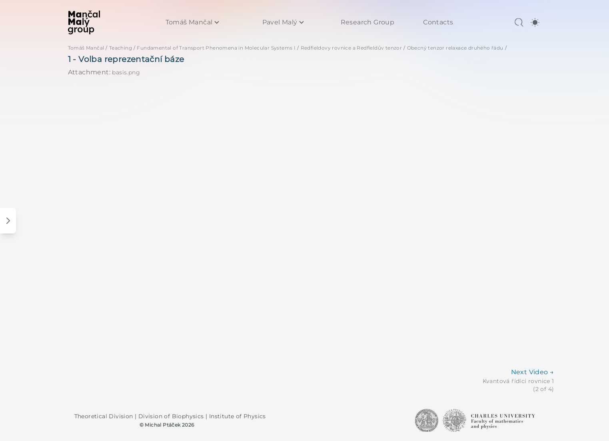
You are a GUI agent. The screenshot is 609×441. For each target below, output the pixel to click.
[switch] (535, 22)
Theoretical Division (104, 416)
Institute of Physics (237, 416)
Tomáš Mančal (189, 22)
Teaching (120, 48)
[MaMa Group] (84, 22)
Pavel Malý (280, 22)
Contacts (438, 22)
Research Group (368, 22)
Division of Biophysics (172, 416)
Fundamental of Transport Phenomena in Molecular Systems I (216, 48)
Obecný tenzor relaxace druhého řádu (455, 48)
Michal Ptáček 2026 (169, 425)
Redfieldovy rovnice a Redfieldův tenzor (351, 48)
